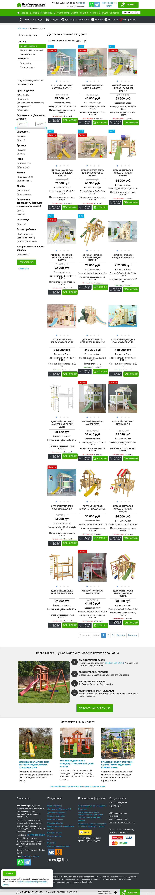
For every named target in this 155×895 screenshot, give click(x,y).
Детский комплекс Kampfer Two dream (62, 593)
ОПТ (49, 842)
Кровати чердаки (28, 46)
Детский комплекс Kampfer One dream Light (62, 425)
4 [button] (68, 81)
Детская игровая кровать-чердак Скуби (92, 509)
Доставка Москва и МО (41, 12)
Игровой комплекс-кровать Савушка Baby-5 (62, 258)
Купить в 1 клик (56, 120)
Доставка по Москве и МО (59, 812)
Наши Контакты (54, 809)
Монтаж (94, 12)
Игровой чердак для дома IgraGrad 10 (123, 341)
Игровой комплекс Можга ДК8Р (92, 593)
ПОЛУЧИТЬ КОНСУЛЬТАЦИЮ (94, 711)
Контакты (114, 12)
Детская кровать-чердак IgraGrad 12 (61, 341)
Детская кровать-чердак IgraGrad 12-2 (92, 341)
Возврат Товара (54, 836)
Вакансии (51, 846)
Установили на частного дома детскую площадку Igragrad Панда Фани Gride (34, 768)
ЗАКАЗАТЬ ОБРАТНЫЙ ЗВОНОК (61, 892)
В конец (132, 638)
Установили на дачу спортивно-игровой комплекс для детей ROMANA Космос (117, 768)
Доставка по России (56, 816)
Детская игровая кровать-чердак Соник (123, 594)
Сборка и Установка (56, 819)
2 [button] (60, 81)
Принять (9, 883)
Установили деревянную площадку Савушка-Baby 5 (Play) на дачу (77, 767)
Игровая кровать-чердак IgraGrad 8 (123, 256)
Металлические (27, 67)
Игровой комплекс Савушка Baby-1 (92, 87)
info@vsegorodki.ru (30, 859)
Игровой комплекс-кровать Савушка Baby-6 (62, 173)
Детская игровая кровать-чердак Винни (123, 173)
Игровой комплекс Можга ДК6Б (92, 423)
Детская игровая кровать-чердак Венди (123, 509)
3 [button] (64, 81)
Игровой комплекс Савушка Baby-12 (62, 87)
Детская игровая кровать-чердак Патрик (92, 258)
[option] (62, 62)
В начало (85, 638)
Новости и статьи (55, 822)
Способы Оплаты (55, 826)
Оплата (74, 12)
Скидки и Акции (54, 839)
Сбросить (23, 268)
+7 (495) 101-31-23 (76, 6)
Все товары (23, 28)
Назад (96, 638)
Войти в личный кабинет (58, 849)
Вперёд (121, 638)
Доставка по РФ (61, 12)
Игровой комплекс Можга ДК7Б (123, 423)
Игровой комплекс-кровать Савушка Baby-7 (92, 173)
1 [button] (56, 81)
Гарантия (83, 12)
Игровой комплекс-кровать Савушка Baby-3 (123, 88)
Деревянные (26, 63)
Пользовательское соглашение (92, 809)
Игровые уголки (27, 54)
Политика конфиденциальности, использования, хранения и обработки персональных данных (90, 818)
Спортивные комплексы (31, 50)
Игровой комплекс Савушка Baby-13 (62, 508)
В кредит (103, 12)
